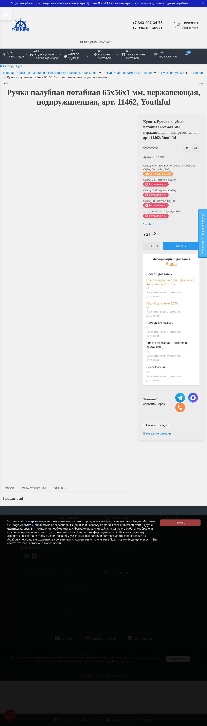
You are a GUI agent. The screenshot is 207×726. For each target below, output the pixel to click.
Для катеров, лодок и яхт (76, 56)
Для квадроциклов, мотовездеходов (45, 54)
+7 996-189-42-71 (147, 28)
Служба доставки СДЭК (162, 303)
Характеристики (34, 488)
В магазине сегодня (157, 433)
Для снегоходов (15, 54)
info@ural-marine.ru (97, 42)
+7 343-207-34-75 (147, 23)
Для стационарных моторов (136, 54)
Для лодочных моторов (106, 54)
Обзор (9, 488)
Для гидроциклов (167, 54)
